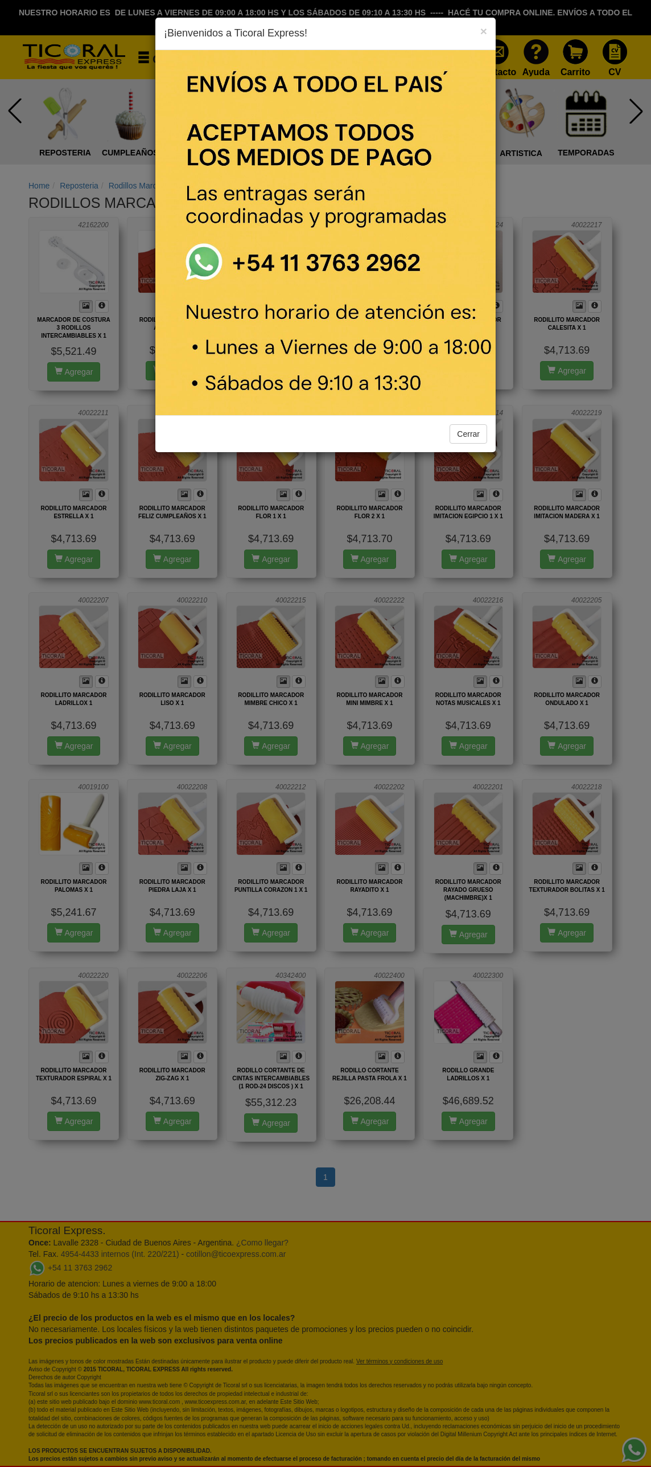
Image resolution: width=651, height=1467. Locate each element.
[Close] (483, 31)
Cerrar (468, 434)
